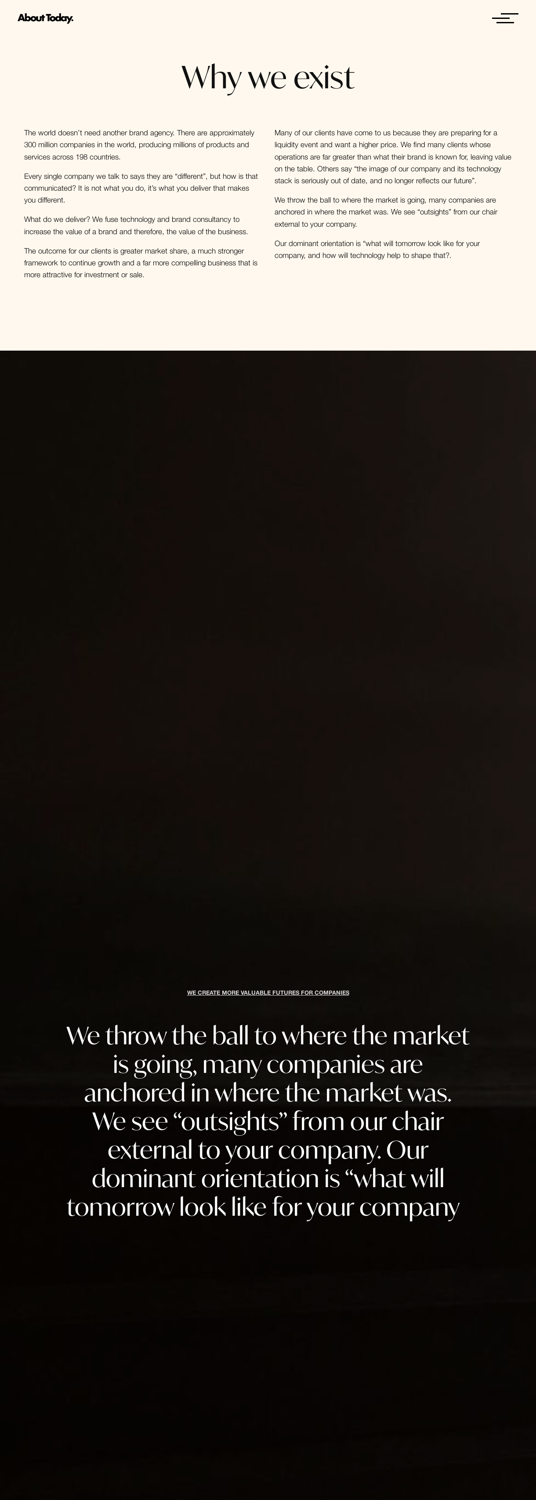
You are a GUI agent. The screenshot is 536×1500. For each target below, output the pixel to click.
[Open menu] (501, 18)
